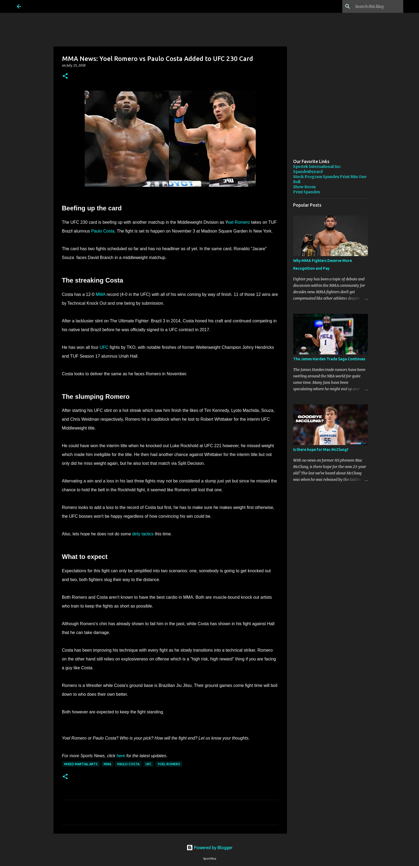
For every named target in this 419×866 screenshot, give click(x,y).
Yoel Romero (169, 764)
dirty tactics (143, 534)
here (121, 755)
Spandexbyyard (308, 171)
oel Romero (239, 222)
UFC (104, 347)
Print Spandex (306, 192)
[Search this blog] (375, 6)
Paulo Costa (102, 231)
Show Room (304, 186)
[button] (65, 76)
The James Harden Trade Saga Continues (329, 359)
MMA (100, 294)
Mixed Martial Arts (81, 764)
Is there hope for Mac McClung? (320, 449)
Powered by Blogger (209, 847)
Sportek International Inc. (317, 166)
